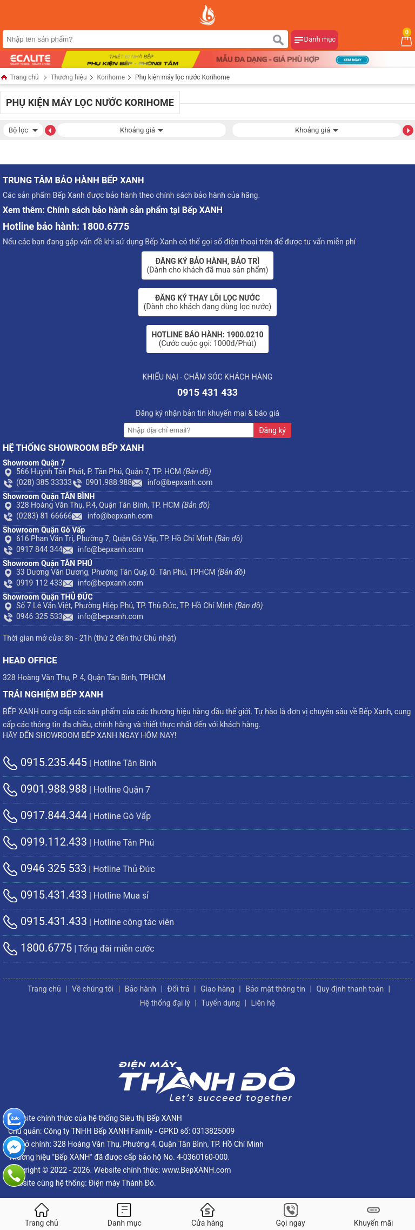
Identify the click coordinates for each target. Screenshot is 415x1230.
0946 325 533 (33, 616)
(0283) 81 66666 (37, 515)
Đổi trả (179, 989)
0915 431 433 (207, 392)
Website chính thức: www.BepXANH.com (162, 1170)
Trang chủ (19, 78)
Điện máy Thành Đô (121, 1183)
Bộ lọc (23, 129)
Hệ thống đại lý (165, 1003)
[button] (50, 129)
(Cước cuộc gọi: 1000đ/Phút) (208, 339)
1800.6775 (37, 947)
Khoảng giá (141, 129)
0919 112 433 (33, 583)
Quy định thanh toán (350, 989)
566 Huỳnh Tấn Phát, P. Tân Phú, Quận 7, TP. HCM (107, 471)
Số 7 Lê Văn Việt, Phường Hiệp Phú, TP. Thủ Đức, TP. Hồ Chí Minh (133, 605)
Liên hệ (263, 1003)
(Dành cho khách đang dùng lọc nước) (207, 302)
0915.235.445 (45, 762)
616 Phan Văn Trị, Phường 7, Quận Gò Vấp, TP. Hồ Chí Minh (123, 538)
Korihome (111, 77)
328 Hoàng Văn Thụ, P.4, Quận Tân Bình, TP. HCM (106, 505)
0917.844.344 (45, 815)
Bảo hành (141, 989)
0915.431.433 (45, 894)
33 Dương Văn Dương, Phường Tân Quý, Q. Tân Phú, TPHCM (124, 572)
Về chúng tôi (92, 989)
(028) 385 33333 (37, 482)
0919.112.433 (45, 841)
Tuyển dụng (220, 1003)
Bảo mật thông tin (275, 989)
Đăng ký (272, 430)
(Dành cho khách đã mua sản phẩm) (208, 265)
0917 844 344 (33, 549)
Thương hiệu (69, 77)
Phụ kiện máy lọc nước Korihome (182, 77)
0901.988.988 (102, 482)
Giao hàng (217, 989)
